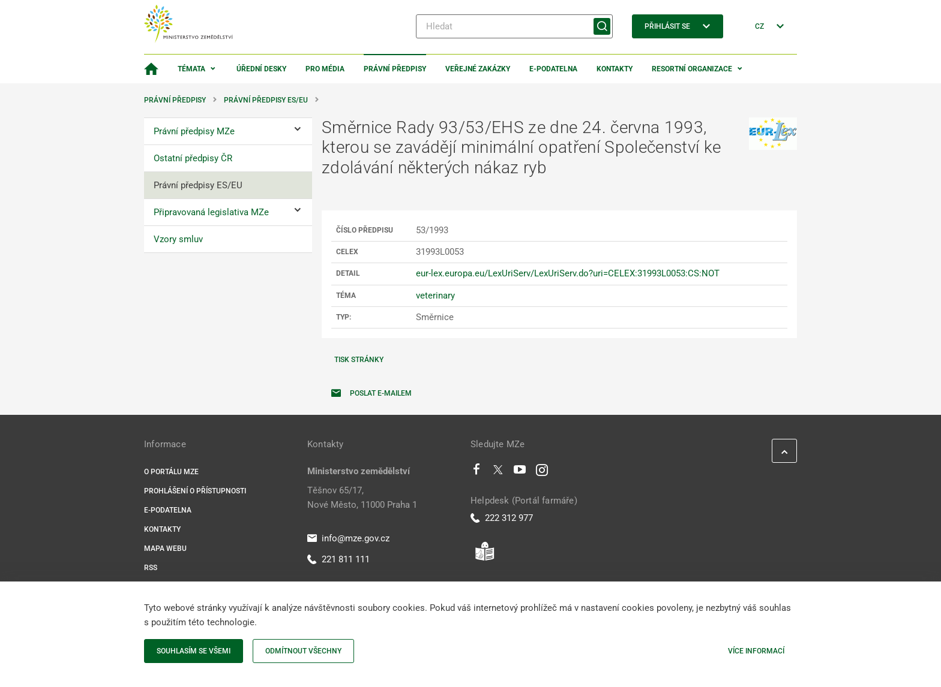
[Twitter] (498, 472)
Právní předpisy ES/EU (266, 100)
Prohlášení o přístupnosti (195, 491)
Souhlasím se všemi (193, 651)
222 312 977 (501, 518)
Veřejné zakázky (477, 69)
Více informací (756, 651)
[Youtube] (520, 472)
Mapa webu (165, 548)
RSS (150, 568)
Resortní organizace (692, 69)
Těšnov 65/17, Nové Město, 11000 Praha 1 (362, 497)
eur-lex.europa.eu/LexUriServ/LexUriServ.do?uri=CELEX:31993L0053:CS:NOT (568, 273)
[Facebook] (476, 472)
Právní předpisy (395, 69)
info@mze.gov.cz (348, 538)
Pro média (324, 69)
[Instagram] (542, 472)
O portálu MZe (171, 472)
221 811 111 (338, 559)
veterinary (435, 295)
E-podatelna (553, 69)
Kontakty (615, 69)
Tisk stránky (358, 359)
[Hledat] (514, 26)
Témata (191, 69)
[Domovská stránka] (151, 69)
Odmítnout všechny (303, 651)
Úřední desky (261, 69)
